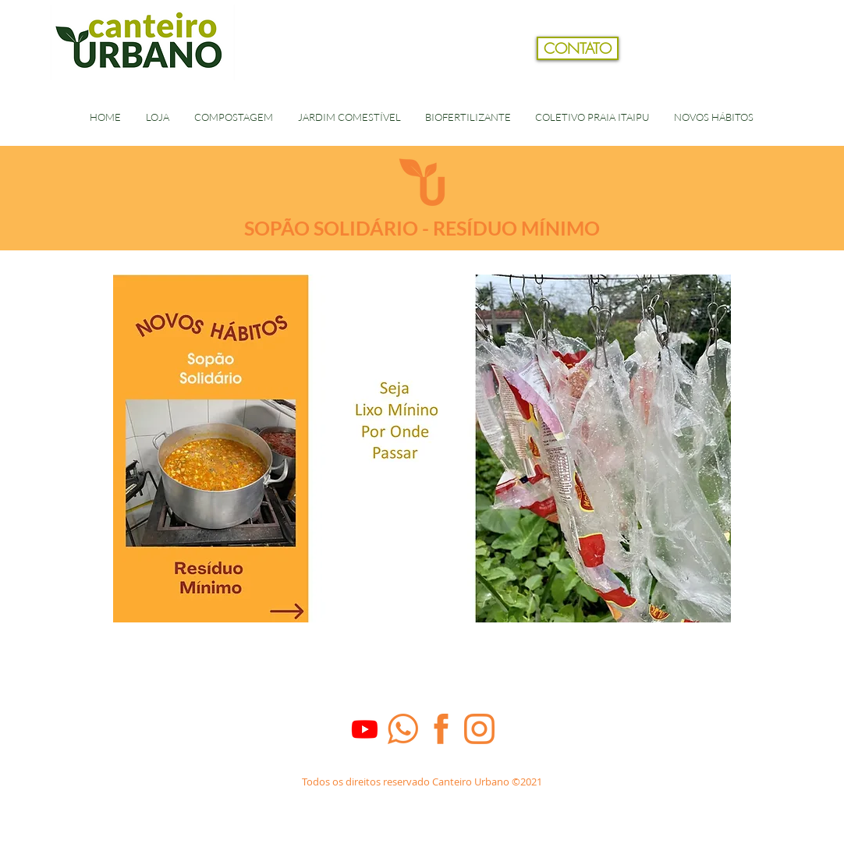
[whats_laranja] (403, 729)
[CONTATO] (578, 48)
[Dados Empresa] (421, 801)
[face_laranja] (441, 729)
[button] (791, 73)
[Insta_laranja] (479, 729)
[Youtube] (364, 729)
